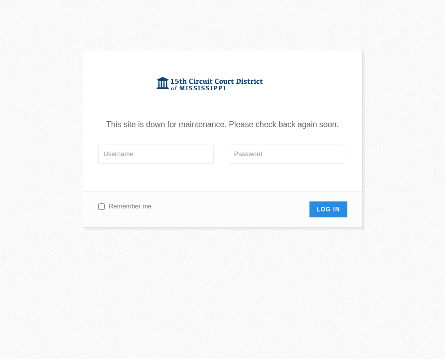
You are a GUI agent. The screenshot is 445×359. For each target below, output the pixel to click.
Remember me (130, 206)
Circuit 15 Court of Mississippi (222, 85)
